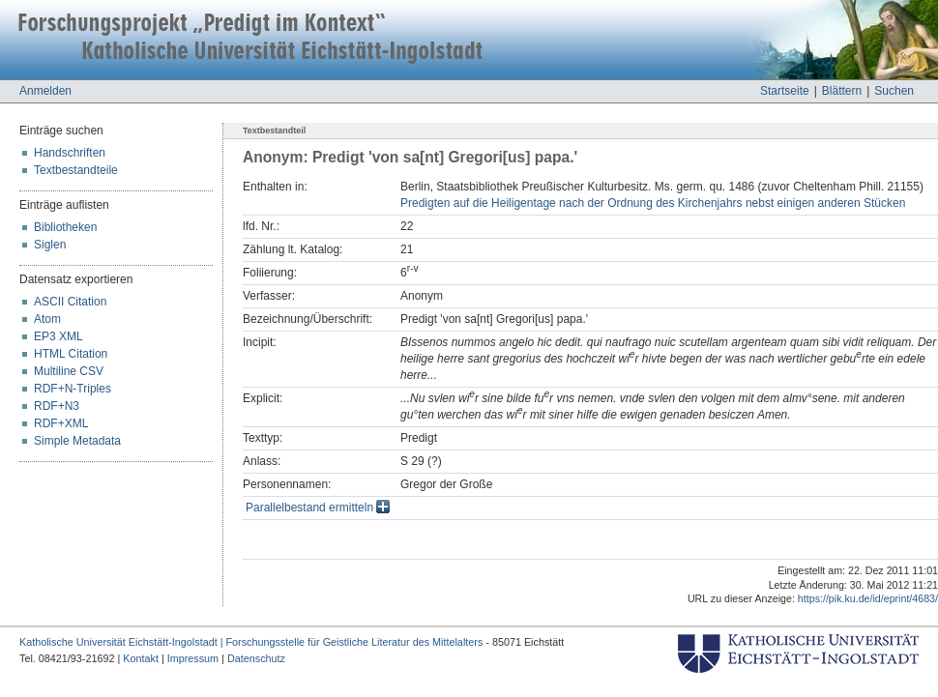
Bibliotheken (65, 227)
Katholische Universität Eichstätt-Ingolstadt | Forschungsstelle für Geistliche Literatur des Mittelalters (251, 642)
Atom (47, 319)
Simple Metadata (77, 441)
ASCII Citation (70, 301)
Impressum (193, 658)
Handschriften (69, 153)
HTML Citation (70, 354)
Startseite (784, 91)
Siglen (50, 244)
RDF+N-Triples (72, 388)
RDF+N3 (56, 406)
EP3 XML (58, 336)
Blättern (842, 91)
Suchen (894, 91)
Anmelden (45, 91)
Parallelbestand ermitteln (318, 507)
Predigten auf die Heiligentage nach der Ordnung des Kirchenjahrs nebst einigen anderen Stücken (652, 203)
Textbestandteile (76, 170)
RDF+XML (61, 423)
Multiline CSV (68, 371)
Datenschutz (256, 658)
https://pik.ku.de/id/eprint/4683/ (868, 598)
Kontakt (141, 658)
